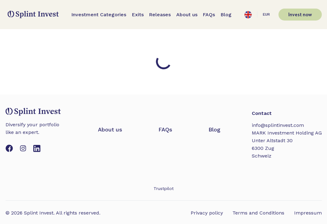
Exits (138, 14)
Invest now (300, 14)
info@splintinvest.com (278, 125)
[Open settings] (248, 15)
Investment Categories (98, 14)
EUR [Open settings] (266, 14)
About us (186, 14)
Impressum (308, 213)
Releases (160, 14)
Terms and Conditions (258, 213)
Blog (226, 14)
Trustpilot (164, 188)
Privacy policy (207, 213)
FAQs (209, 14)
